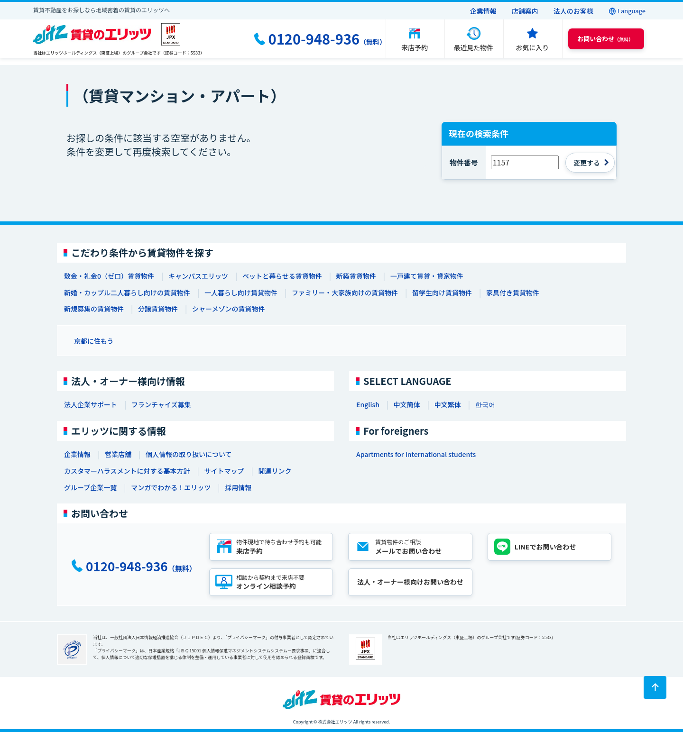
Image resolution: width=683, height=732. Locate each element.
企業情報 (483, 11)
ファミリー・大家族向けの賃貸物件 (345, 292)
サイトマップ (224, 471)
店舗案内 (525, 11)
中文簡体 (407, 404)
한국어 (485, 404)
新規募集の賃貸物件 (94, 308)
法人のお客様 (573, 11)
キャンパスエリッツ (198, 276)
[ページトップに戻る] (655, 687)
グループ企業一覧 (90, 487)
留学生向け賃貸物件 (442, 292)
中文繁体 (447, 404)
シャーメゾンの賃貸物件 (228, 308)
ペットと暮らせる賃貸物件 (282, 276)
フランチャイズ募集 (161, 404)
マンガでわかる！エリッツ (171, 487)
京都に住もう (94, 341)
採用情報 (238, 487)
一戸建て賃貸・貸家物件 (426, 276)
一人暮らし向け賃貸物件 (240, 292)
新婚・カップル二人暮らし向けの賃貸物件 (127, 292)
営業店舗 (118, 454)
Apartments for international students (416, 454)
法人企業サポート (90, 404)
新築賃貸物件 (356, 276)
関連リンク (274, 471)
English (367, 404)
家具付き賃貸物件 (512, 292)
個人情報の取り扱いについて (189, 454)
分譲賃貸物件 (158, 308)
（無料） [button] (605, 38)
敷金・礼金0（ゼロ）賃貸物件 (109, 276)
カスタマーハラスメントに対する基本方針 (127, 471)
